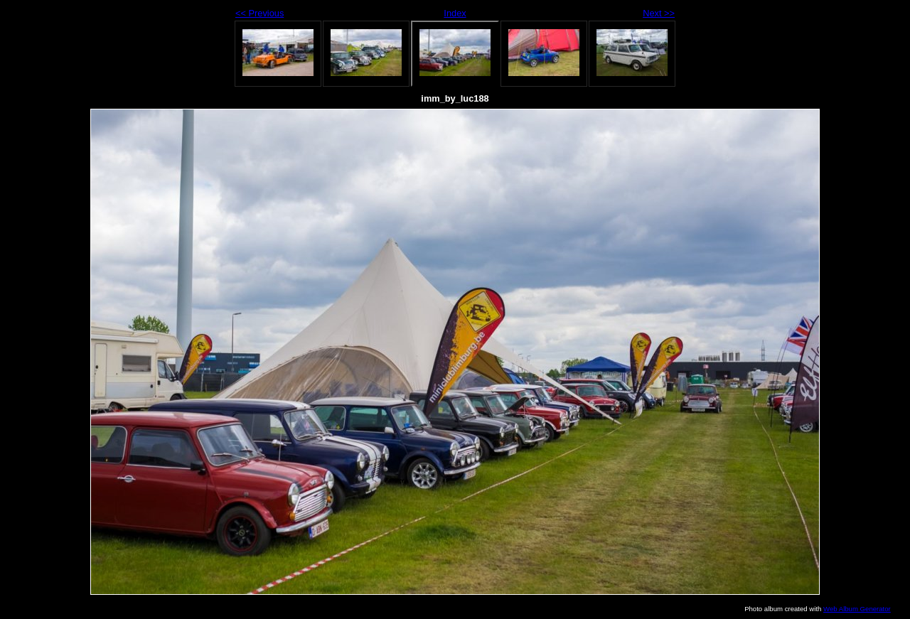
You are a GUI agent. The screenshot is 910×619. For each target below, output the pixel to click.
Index (455, 13)
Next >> (659, 13)
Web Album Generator (857, 609)
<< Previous (259, 13)
